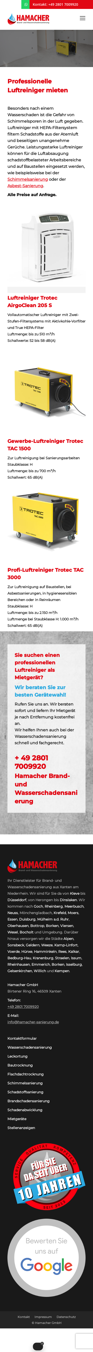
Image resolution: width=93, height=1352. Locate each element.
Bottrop (37, 926)
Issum (76, 958)
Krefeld (60, 913)
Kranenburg (43, 958)
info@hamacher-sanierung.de (33, 1022)
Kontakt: (40, 4)
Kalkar (73, 951)
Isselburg (74, 964)
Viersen (66, 926)
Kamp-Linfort (66, 945)
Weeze (47, 945)
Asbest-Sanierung (25, 185)
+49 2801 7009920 (63, 4)
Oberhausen (18, 926)
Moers (73, 913)
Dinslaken (68, 900)
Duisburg (27, 919)
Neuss (12, 913)
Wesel (12, 932)
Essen (12, 919)
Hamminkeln (45, 951)
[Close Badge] (42, 1343)
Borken (52, 926)
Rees (62, 951)
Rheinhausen (18, 964)
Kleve (74, 893)
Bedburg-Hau (19, 958)
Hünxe (26, 951)
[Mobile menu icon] (83, 18)
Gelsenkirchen (19, 971)
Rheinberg (54, 906)
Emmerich (40, 964)
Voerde (13, 951)
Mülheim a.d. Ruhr (53, 919)
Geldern (32, 945)
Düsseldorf (16, 900)
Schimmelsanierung (27, 179)
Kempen (62, 971)
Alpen (68, 938)
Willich (40, 971)
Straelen (62, 958)
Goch (38, 906)
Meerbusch (74, 906)
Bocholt (26, 932)
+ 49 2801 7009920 (31, 762)
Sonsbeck (15, 945)
